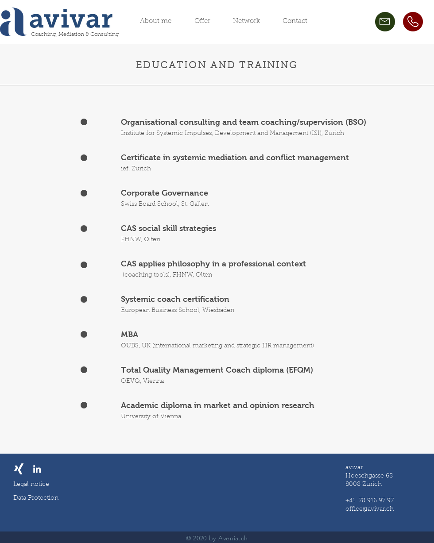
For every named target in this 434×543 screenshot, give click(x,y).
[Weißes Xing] (18, 468)
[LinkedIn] (37, 468)
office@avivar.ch (369, 509)
